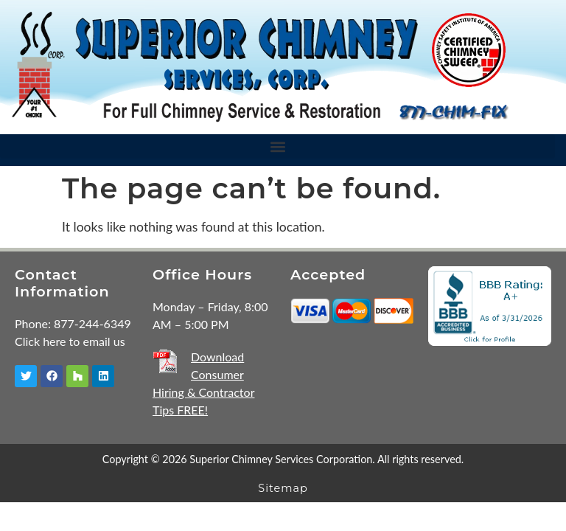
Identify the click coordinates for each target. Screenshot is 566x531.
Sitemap (282, 488)
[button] (277, 146)
